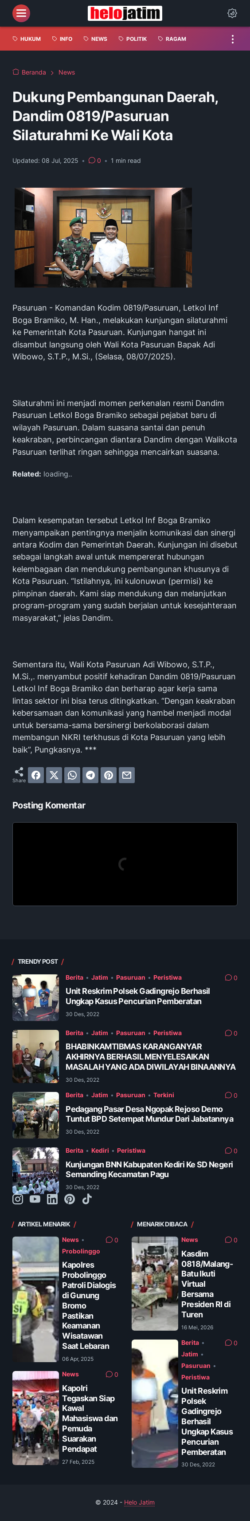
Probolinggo (81, 1251)
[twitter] (54, 775)
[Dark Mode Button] (232, 13)
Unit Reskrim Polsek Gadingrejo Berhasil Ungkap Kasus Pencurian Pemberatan (138, 996)
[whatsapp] (72, 775)
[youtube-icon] (35, 1200)
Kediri (100, 1150)
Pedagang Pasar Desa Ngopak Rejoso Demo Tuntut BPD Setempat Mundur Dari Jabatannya (149, 1114)
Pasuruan (130, 977)
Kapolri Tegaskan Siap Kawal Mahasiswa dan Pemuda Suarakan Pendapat (89, 1418)
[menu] (21, 13)
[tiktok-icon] (87, 1200)
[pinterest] (109, 775)
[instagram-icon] (17, 1200)
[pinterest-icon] (69, 1200)
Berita (74, 977)
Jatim (99, 977)
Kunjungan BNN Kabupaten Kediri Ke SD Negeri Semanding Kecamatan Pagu (149, 1169)
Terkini (163, 1095)
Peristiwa (167, 977)
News (70, 1239)
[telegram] (90, 775)
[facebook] (36, 775)
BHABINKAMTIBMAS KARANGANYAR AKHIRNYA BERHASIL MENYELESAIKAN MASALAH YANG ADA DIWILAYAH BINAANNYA (150, 1057)
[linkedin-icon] (52, 1200)
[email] (127, 775)
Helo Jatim (139, 1502)
